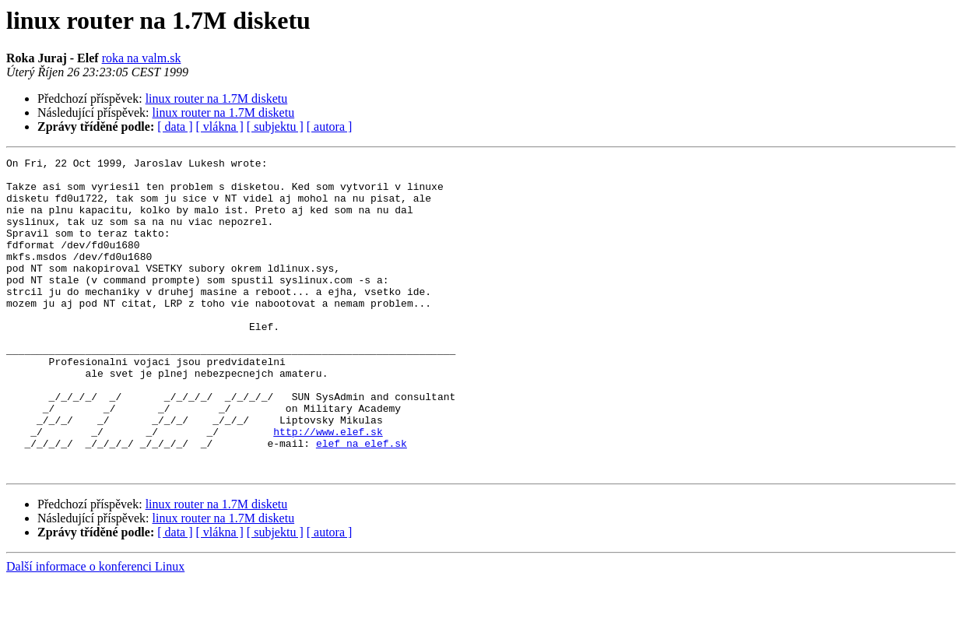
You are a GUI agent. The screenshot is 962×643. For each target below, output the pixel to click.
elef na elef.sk (361, 501)
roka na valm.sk (141, 58)
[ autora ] (330, 126)
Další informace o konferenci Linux (95, 629)
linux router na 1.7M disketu (217, 98)
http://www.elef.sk (327, 487)
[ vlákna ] (220, 126)
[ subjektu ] (275, 126)
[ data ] (174, 126)
